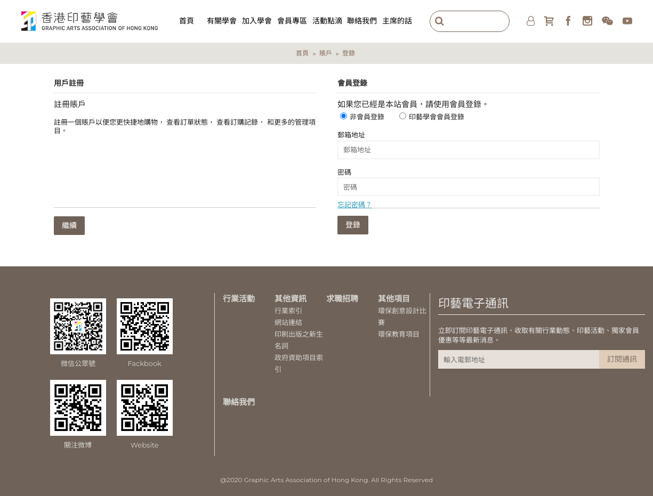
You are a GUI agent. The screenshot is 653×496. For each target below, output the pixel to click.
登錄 (348, 53)
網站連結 (288, 322)
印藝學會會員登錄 (436, 116)
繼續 (69, 225)
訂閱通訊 (622, 359)
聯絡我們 (239, 402)
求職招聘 (342, 299)
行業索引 (288, 310)
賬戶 (325, 53)
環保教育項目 (399, 334)
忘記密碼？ (354, 204)
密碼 (344, 172)
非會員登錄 (367, 116)
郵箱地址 (351, 135)
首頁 (302, 53)
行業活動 (239, 299)
